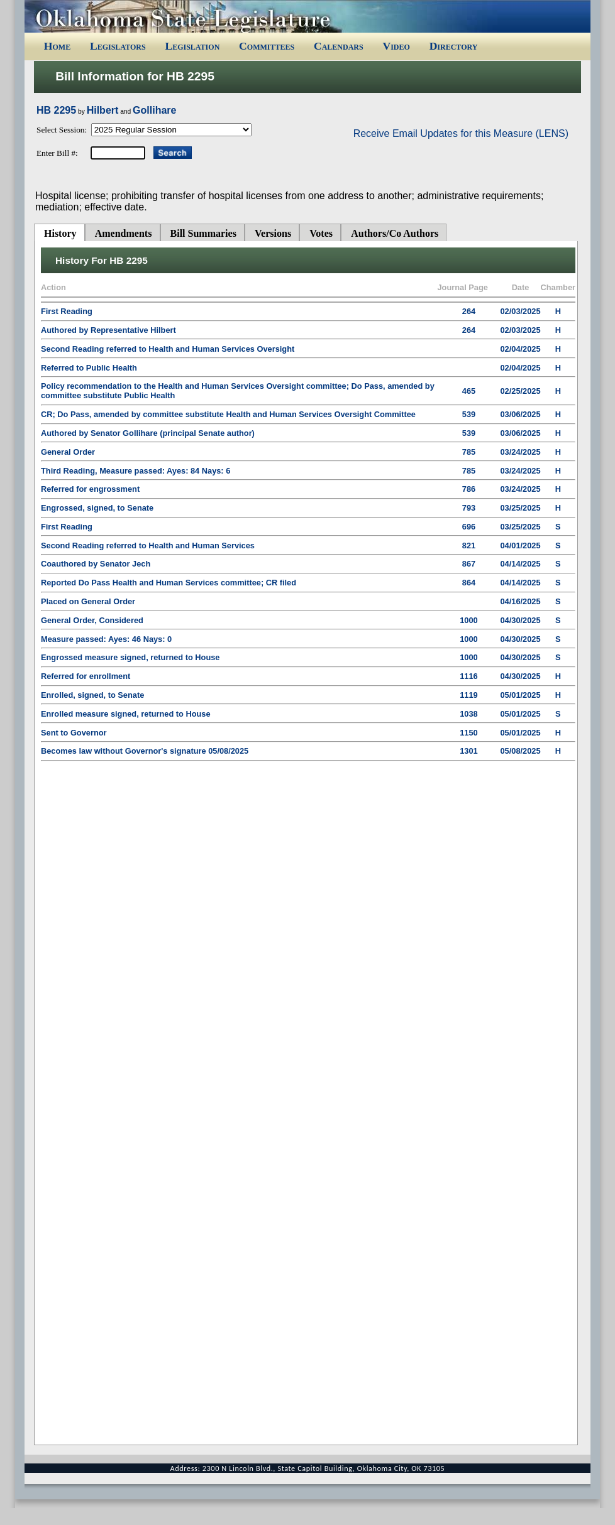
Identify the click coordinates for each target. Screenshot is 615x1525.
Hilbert (103, 110)
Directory (453, 46)
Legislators (118, 46)
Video (395, 46)
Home (57, 46)
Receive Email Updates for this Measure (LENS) (460, 133)
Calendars (338, 46)
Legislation (192, 46)
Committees (266, 46)
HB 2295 (56, 110)
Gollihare (154, 110)
